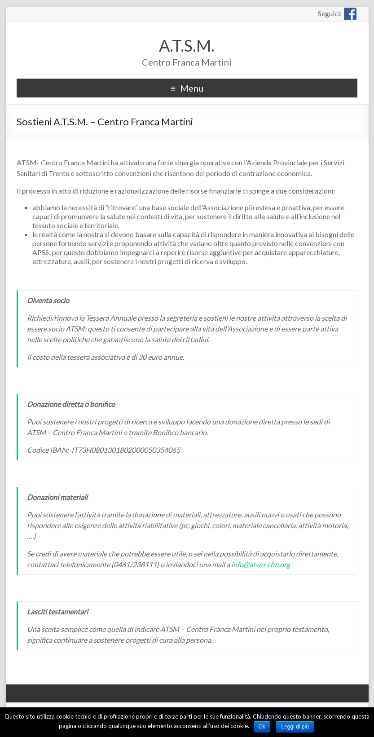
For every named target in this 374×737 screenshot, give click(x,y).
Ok (262, 727)
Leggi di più (294, 727)
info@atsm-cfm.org (260, 564)
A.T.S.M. (187, 45)
